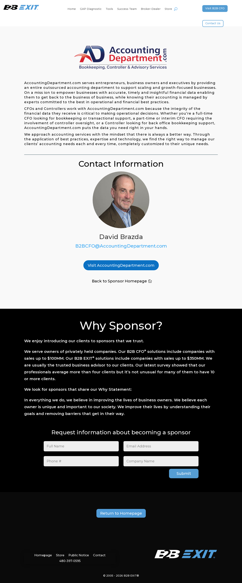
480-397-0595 (70, 560)
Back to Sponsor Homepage (119, 281)
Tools (109, 9)
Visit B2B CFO (215, 8)
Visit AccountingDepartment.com (121, 265)
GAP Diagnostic (91, 9)
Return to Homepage (121, 513)
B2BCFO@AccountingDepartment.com (121, 246)
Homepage (43, 555)
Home (71, 9)
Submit (184, 473)
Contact (99, 555)
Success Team (127, 9)
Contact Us (212, 23)
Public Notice (78, 555)
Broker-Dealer (151, 9)
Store (168, 9)
